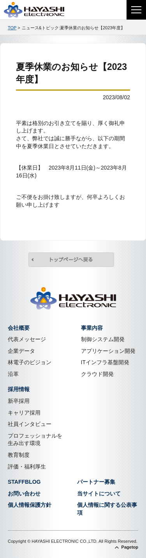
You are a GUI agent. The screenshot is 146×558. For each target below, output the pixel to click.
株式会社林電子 (39, 10)
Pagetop (129, 547)
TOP (12, 27)
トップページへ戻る (71, 260)
